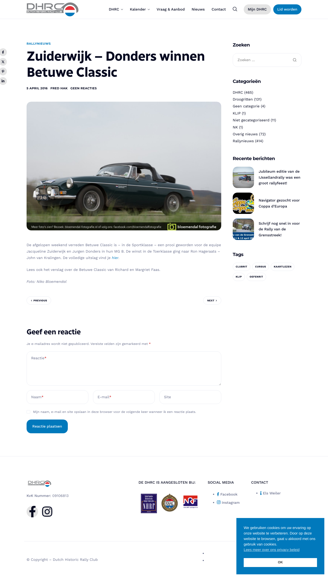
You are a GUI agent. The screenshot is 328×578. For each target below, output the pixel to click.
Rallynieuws (39, 44)
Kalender (140, 9)
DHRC (116, 9)
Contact (219, 9)
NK (235, 127)
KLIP (237, 113)
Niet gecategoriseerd (251, 120)
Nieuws (198, 9)
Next (210, 300)
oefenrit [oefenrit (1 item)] (256, 276)
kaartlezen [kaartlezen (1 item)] (282, 266)
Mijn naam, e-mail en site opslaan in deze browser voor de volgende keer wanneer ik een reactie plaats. (114, 412)
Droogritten (243, 99)
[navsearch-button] (235, 9)
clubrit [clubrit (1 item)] (241, 266)
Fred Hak (59, 88)
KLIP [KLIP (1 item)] (239, 276)
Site (167, 397)
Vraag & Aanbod (171, 9)
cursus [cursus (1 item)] (260, 266)
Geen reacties (83, 88)
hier (115, 258)
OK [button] (280, 562)
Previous (40, 300)
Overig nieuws (245, 134)
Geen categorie (246, 106)
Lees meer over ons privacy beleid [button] (272, 550)
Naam (37, 397)
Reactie (38, 358)
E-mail (104, 397)
